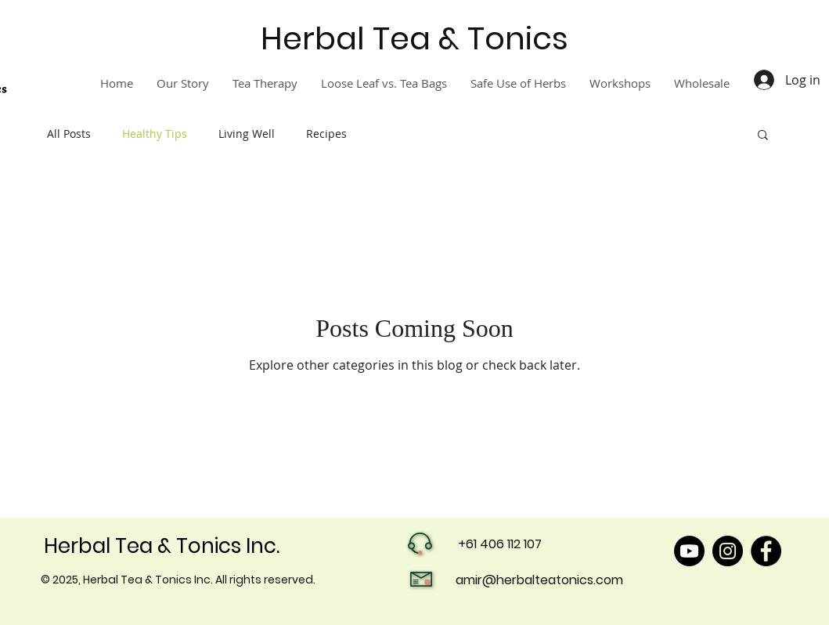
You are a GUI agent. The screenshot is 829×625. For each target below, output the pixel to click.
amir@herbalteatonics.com (539, 580)
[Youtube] (689, 551)
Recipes (326, 133)
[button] (762, 136)
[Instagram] (727, 551)
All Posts (69, 133)
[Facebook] (766, 551)
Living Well (246, 133)
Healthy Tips (154, 133)
